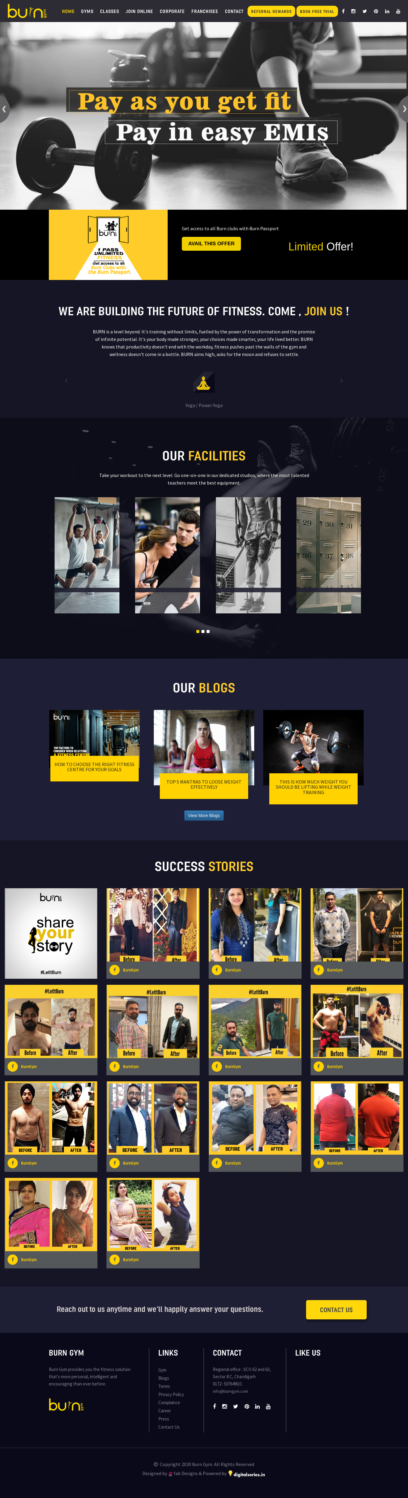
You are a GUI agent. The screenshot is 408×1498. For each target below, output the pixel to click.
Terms (164, 1386)
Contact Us (336, 1310)
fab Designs (183, 1473)
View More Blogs (204, 815)
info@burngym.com (230, 1391)
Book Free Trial (317, 11)
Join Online (139, 11)
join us (324, 310)
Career (164, 1411)
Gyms (87, 11)
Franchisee (204, 11)
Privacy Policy (171, 1394)
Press (163, 1419)
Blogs (163, 1378)
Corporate (172, 11)
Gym (162, 1370)
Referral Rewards (271, 11)
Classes (109, 11)
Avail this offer (211, 243)
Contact (234, 11)
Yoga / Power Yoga (204, 405)
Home (68, 11)
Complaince (169, 1402)
